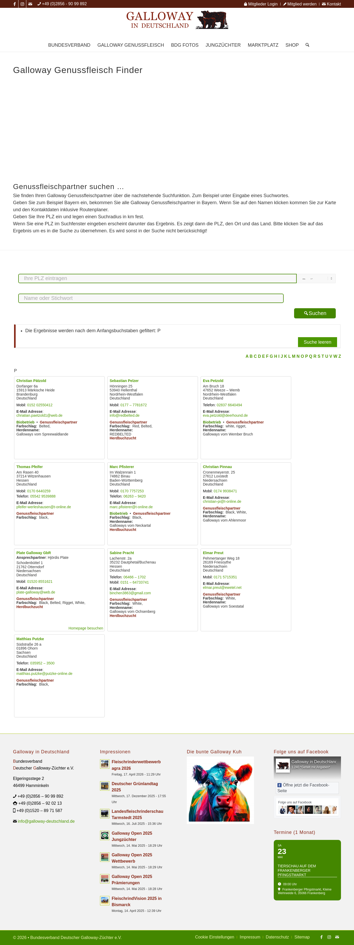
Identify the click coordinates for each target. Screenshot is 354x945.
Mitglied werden (300, 4)
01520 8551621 (39, 581)
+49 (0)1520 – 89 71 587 (39, 810)
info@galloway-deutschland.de (46, 821)
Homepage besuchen (86, 628)
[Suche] (305, 45)
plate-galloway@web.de (35, 592)
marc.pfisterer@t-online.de (131, 507)
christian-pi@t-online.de (222, 501)
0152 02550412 (39, 405)
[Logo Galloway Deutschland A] (177, 23)
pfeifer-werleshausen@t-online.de (43, 507)
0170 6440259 (39, 491)
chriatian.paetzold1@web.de (39, 415)
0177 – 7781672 (133, 405)
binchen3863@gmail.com (130, 593)
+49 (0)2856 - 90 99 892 (64, 4)
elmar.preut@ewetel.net (222, 587)
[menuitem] (260, 4)
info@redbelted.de (125, 415)
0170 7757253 (132, 491)
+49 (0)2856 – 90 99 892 (40, 796)
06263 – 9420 (134, 496)
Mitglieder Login (260, 4)
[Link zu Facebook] (14, 4)
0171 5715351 (225, 577)
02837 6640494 (229, 405)
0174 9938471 (225, 491)
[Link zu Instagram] (22, 4)
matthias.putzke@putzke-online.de (44, 673)
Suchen (314, 313)
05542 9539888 (42, 496)
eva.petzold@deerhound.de (225, 415)
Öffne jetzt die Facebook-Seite (303, 788)
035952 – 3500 (42, 663)
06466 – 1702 (134, 577)
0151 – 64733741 (134, 582)
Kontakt (331, 4)
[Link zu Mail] (30, 4)
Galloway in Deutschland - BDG (320, 762)
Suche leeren (317, 342)
